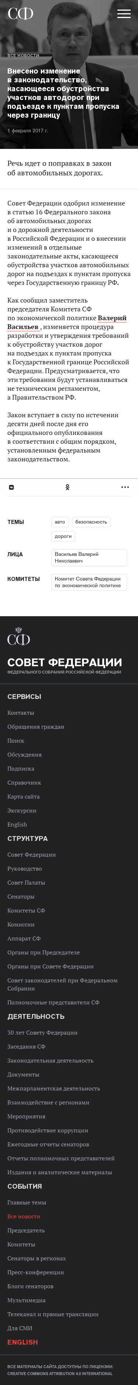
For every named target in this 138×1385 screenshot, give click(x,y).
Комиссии (21, 924)
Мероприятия (26, 1116)
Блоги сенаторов (30, 1286)
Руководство (24, 868)
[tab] (69, 487)
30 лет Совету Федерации (42, 1032)
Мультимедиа (26, 1300)
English (17, 824)
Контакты (20, 712)
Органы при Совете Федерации (50, 966)
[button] (123, 15)
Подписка (20, 768)
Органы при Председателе (43, 952)
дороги (63, 536)
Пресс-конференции (35, 1272)
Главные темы (26, 1202)
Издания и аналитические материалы (59, 1172)
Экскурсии (21, 810)
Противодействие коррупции (47, 1130)
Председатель (26, 1230)
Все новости (23, 55)
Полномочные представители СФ (53, 1002)
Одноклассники (68, 487)
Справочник (24, 782)
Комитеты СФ (26, 910)
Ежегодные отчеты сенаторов (48, 1144)
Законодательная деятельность (50, 1060)
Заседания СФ (26, 1046)
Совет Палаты (26, 882)
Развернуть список (126, 487)
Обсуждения (24, 754)
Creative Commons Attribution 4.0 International (60, 1373)
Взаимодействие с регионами (48, 1102)
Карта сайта (23, 796)
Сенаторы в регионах (36, 1258)
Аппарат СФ (24, 938)
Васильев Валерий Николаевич (77, 557)
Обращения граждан (35, 726)
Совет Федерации (31, 854)
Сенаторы (21, 896)
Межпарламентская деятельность (53, 1088)
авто (60, 521)
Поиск (15, 740)
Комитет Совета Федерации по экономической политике (88, 582)
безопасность (91, 521)
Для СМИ (19, 1328)
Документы (23, 1074)
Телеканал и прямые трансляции (53, 1314)
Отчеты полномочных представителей (61, 1158)
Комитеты (21, 1244)
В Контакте (11, 487)
